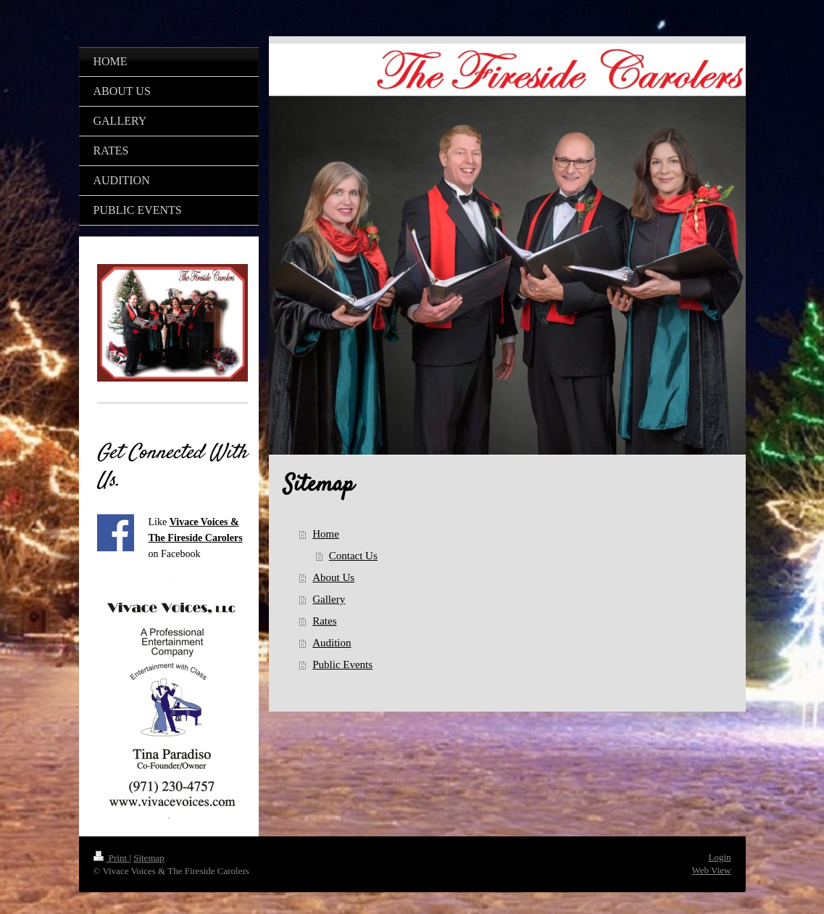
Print (111, 857)
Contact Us (353, 555)
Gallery (328, 599)
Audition (331, 643)
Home (325, 534)
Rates (324, 621)
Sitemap (149, 857)
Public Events (342, 664)
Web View (711, 870)
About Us (333, 577)
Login (719, 857)
